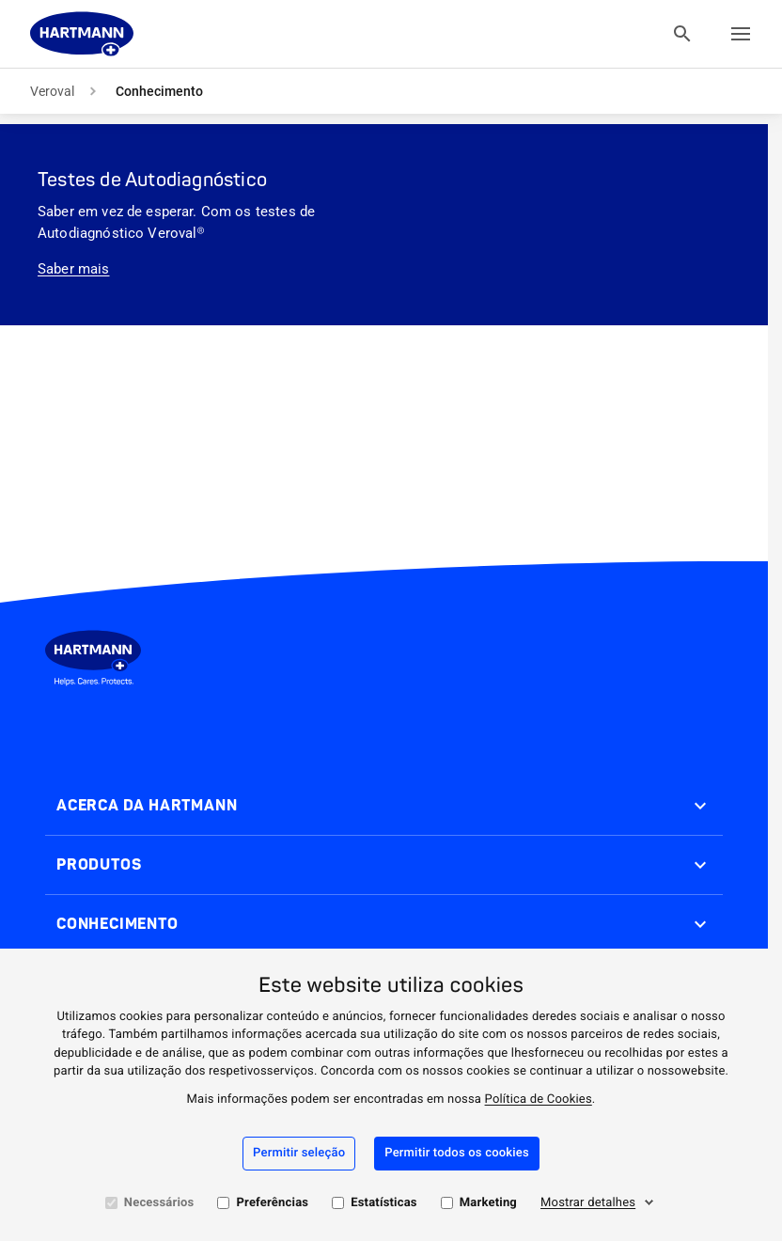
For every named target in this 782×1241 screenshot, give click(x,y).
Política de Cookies (538, 1099)
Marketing (488, 1203)
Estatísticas (384, 1203)
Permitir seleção (299, 1153)
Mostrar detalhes (587, 1203)
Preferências (272, 1203)
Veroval (52, 91)
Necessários (159, 1203)
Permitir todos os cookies (456, 1153)
